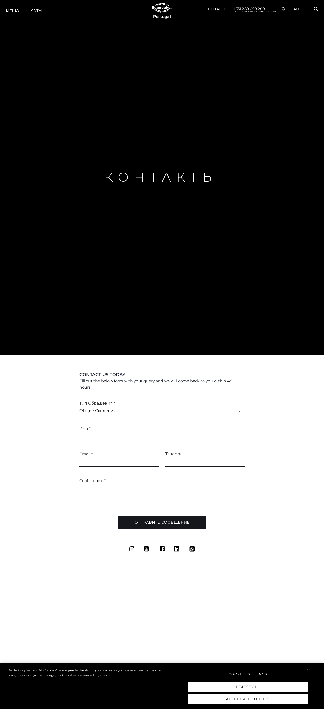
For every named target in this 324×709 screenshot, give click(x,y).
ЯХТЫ (36, 10)
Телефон (174, 454)
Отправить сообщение (162, 522)
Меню (12, 10)
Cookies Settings (248, 676)
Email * (86, 454)
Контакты (216, 9)
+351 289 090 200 (255, 9)
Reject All (248, 688)
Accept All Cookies (248, 701)
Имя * (85, 428)
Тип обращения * (97, 403)
